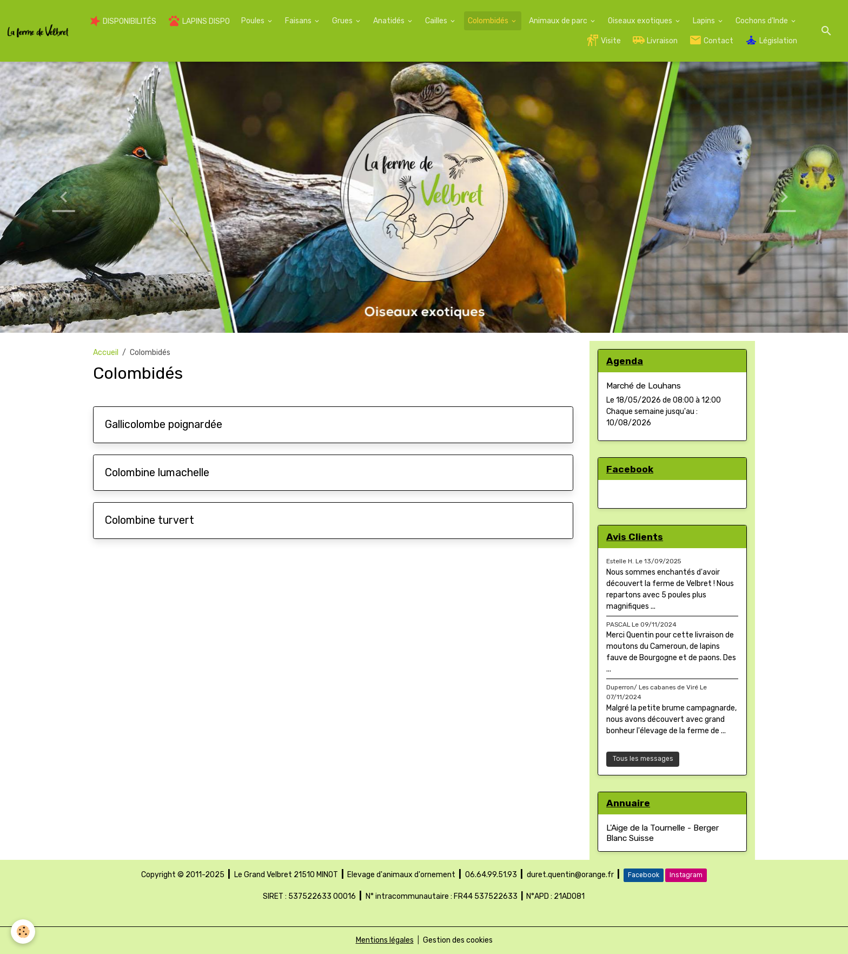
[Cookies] (23, 931)
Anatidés (389, 20)
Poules (253, 20)
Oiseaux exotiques (641, 20)
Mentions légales (385, 940)
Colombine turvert (149, 520)
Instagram (686, 875)
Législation (771, 40)
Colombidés (489, 20)
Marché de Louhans (643, 386)
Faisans (299, 20)
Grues (343, 20)
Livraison (655, 40)
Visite (603, 40)
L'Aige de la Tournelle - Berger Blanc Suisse (662, 833)
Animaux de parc (559, 20)
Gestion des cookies (458, 940)
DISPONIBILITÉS (123, 21)
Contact (711, 40)
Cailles (437, 20)
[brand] (38, 31)
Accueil (105, 352)
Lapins (705, 20)
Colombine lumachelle (157, 472)
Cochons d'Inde (763, 20)
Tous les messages (643, 758)
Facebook (643, 875)
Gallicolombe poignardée (163, 424)
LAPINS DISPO (199, 21)
